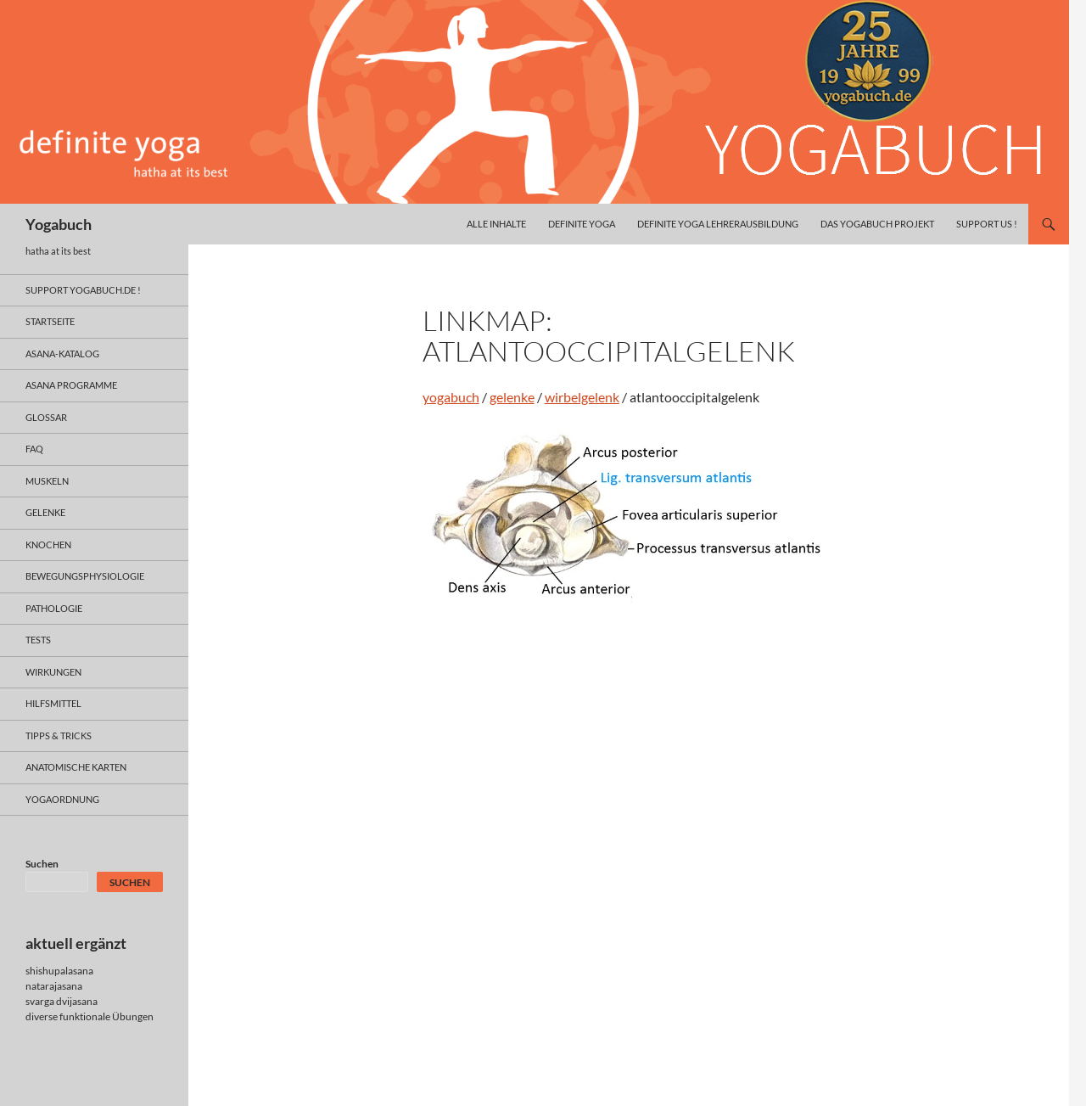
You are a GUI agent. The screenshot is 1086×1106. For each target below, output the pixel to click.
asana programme (71, 384)
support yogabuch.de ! (83, 289)
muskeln (47, 480)
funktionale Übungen (106, 1016)
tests (38, 639)
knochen (48, 544)
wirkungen (53, 671)
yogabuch (451, 397)
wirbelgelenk (582, 397)
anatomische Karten (75, 766)
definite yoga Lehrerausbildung (717, 223)
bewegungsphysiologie (84, 575)
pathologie (53, 608)
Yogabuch (58, 224)
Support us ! (986, 223)
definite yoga (581, 223)
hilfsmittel (53, 703)
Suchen (42, 863)
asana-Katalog (62, 353)
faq (34, 448)
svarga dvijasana (61, 1001)
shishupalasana (59, 970)
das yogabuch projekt (877, 223)
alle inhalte (496, 223)
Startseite (50, 321)
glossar (46, 417)
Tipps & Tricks (58, 735)
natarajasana (53, 986)
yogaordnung (62, 799)
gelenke (512, 397)
